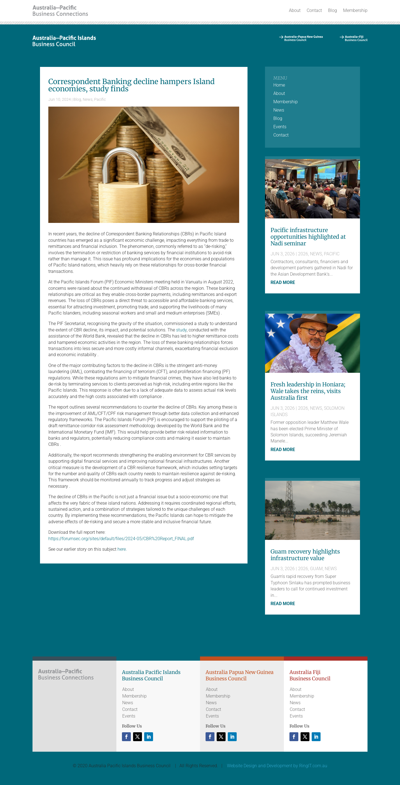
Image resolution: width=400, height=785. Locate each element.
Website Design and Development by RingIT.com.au (277, 765)
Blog (332, 10)
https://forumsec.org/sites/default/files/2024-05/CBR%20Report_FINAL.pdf (121, 538)
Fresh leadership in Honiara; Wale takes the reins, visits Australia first (308, 391)
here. (122, 549)
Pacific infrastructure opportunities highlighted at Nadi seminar (308, 237)
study (181, 330)
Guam (316, 568)
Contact (314, 10)
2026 (303, 253)
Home (279, 85)
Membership (355, 10)
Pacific (100, 99)
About (295, 10)
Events (279, 127)
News (87, 99)
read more (283, 282)
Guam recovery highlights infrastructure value (305, 555)
